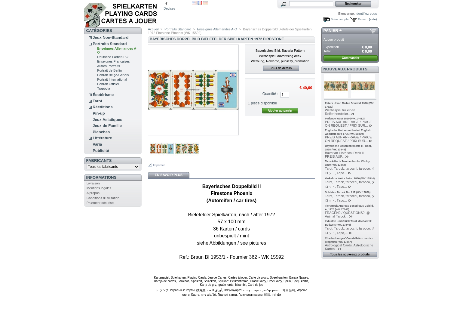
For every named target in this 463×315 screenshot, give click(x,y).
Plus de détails (281, 68)
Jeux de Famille (107, 125)
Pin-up (99, 113)
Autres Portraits (108, 66)
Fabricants (99, 160)
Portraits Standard (110, 44)
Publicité (101, 150)
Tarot (97, 101)
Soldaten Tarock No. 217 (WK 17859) (347, 192)
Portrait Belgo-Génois (113, 75)
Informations (101, 177)
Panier (330, 30)
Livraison (93, 183)
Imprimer (159, 165)
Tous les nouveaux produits (350, 254)
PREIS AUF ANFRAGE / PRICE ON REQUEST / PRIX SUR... (348, 123)
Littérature (102, 138)
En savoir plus (168, 175)
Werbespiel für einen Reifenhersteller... (340, 112)
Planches (101, 132)
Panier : (363, 19)
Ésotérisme (103, 94)
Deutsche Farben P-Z (113, 57)
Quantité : (270, 94)
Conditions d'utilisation (103, 198)
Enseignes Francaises (113, 61)
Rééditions (102, 107)
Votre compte (339, 19)
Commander (350, 58)
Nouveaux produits (345, 69)
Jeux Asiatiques (107, 119)
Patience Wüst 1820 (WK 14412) (345, 118)
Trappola (103, 88)
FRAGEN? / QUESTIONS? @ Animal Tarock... (348, 214)
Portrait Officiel (108, 84)
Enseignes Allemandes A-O (217, 29)
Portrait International (112, 79)
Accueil (153, 29)
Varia (97, 144)
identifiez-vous (366, 13)
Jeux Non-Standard (110, 37)
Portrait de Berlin (109, 70)
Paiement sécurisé (100, 203)
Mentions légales (99, 188)
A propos (93, 193)
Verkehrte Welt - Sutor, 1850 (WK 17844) (350, 178)
